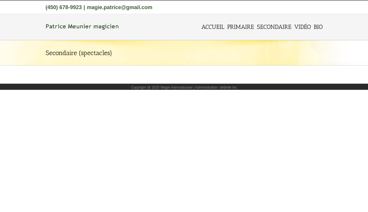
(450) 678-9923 (64, 7)
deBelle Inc (228, 87)
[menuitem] (183, 26)
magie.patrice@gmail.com (120, 7)
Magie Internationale (177, 87)
